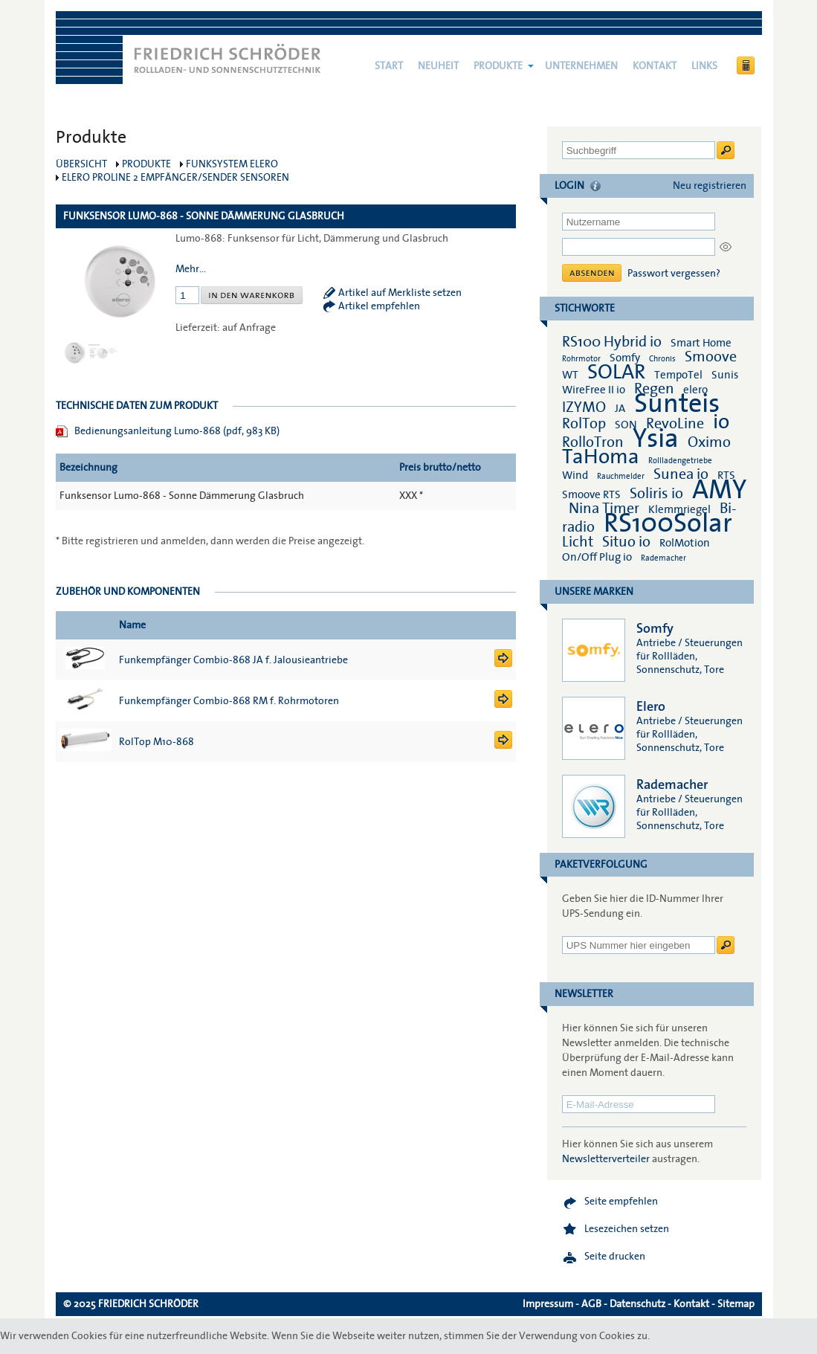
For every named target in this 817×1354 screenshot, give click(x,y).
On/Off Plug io (597, 557)
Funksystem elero (232, 164)
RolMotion (684, 542)
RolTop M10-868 (156, 742)
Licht (577, 542)
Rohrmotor (581, 359)
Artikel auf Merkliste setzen (400, 293)
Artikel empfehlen (379, 306)
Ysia (656, 438)
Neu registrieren (709, 186)
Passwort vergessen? (673, 274)
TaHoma (600, 457)
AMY (719, 490)
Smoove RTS (591, 494)
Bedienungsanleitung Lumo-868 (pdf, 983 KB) (177, 431)
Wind (575, 475)
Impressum (548, 1304)
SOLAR (616, 372)
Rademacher (663, 558)
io (721, 422)
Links (704, 66)
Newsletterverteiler (606, 1159)
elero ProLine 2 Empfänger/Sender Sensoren (175, 178)
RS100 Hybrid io (612, 342)
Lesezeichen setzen (626, 1229)
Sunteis (677, 403)
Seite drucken (614, 1257)
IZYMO (584, 407)
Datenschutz (637, 1304)
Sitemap (736, 1304)
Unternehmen (581, 66)
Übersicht (81, 164)
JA (621, 408)
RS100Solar (668, 523)
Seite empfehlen (621, 1202)
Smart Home (701, 342)
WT (570, 374)
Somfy (625, 357)
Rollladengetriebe (680, 460)
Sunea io (680, 474)
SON (626, 424)
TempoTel (678, 374)
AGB (591, 1304)
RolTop (584, 424)
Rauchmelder (621, 476)
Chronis (662, 359)
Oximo (709, 442)
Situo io (626, 542)
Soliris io (656, 494)
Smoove (711, 357)
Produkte (498, 66)
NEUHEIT (438, 66)
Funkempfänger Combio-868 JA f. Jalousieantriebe (233, 660)
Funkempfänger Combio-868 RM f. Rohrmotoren (229, 701)
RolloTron (593, 442)
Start (389, 66)
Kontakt (654, 66)
